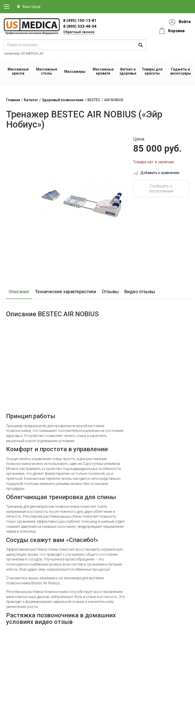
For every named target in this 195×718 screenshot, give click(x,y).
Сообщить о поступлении (161, 188)
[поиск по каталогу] (75, 45)
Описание (19, 291)
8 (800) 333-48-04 (79, 26)
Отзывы (110, 291)
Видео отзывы (139, 291)
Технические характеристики (65, 291)
